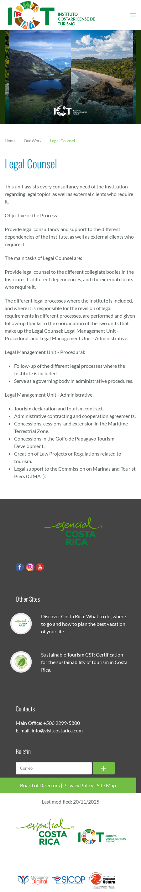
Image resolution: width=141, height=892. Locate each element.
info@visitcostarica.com (57, 730)
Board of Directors (40, 785)
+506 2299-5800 (61, 723)
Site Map (106, 785)
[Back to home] (52, 15)
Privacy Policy (78, 785)
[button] (133, 15)
